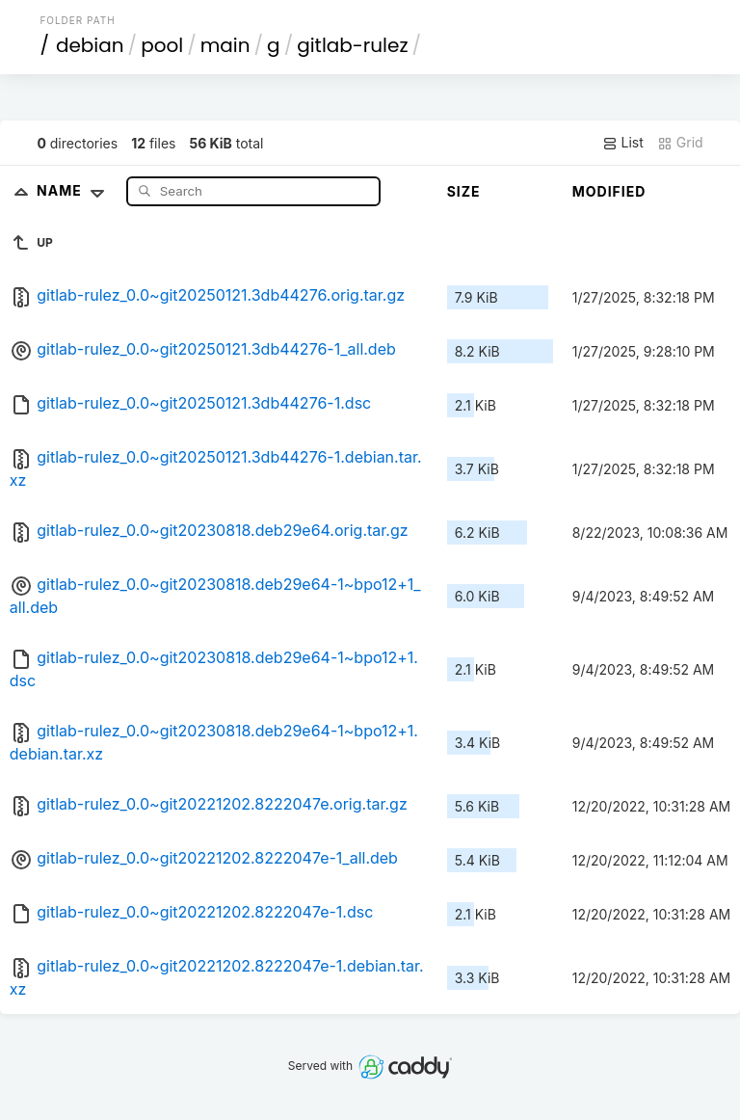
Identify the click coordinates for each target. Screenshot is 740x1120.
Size (464, 191)
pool (162, 45)
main (225, 45)
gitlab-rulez (352, 45)
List (623, 142)
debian (90, 45)
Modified (609, 191)
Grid (680, 142)
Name (75, 190)
